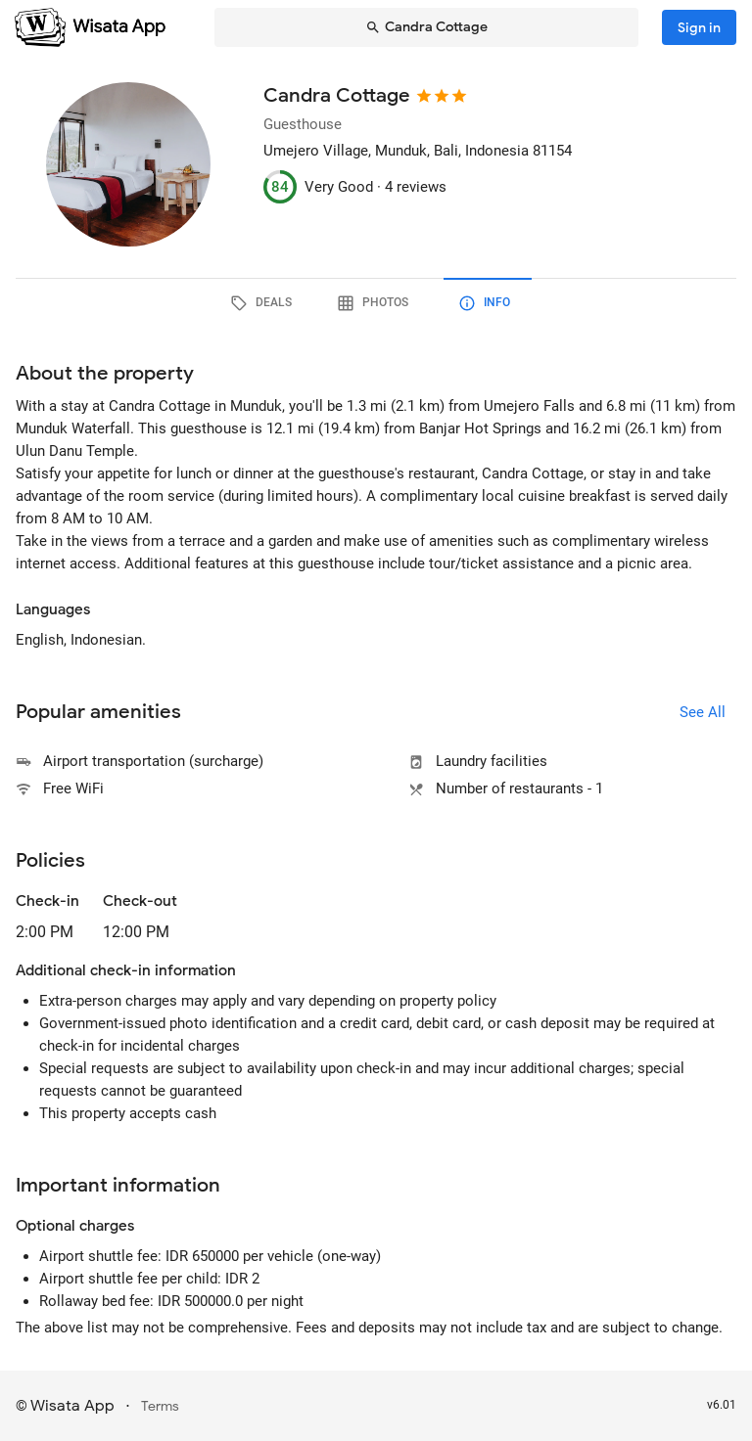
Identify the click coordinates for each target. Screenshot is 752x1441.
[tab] (264, 303)
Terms (160, 1406)
